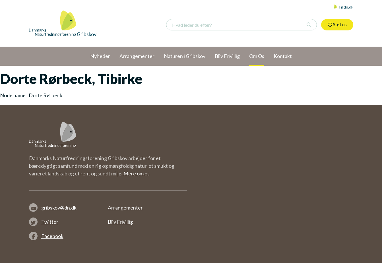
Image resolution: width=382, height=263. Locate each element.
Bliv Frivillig (120, 222)
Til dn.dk (343, 7)
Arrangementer (125, 207)
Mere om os (136, 173)
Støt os (337, 24)
